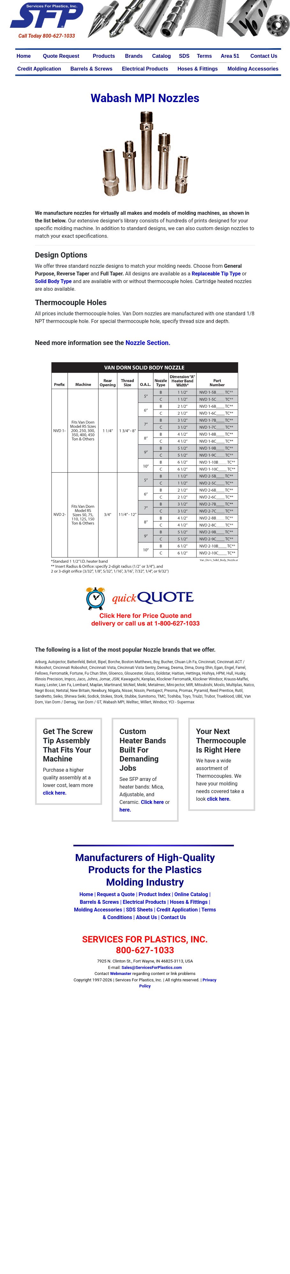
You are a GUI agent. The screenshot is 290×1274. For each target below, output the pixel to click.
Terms (204, 56)
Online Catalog (191, 894)
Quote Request (61, 56)
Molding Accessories (252, 68)
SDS (184, 56)
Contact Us (263, 56)
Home (24, 56)
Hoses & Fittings (198, 68)
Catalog (161, 56)
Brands (134, 56)
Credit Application (39, 68)
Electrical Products (145, 68)
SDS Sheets (139, 910)
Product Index (154, 894)
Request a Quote (116, 894)
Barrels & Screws (92, 68)
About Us (146, 917)
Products (104, 56)
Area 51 (230, 56)
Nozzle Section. (147, 343)
